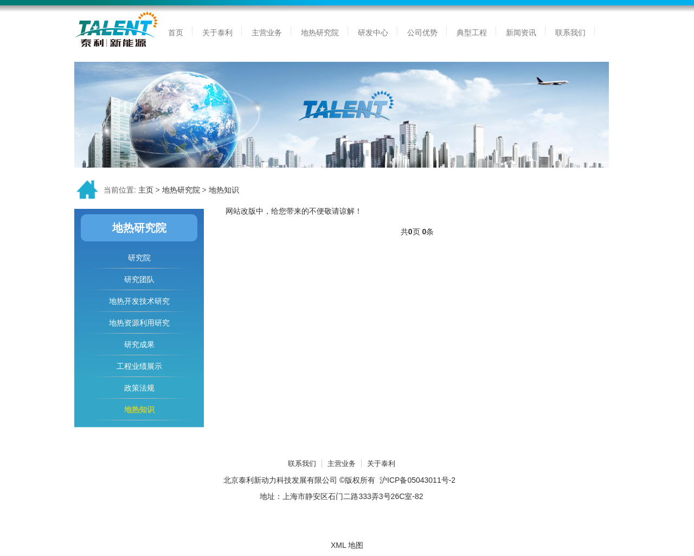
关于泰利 (381, 463)
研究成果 (139, 344)
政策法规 (139, 388)
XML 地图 (347, 545)
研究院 (139, 257)
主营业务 (341, 463)
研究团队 (139, 279)
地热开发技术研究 (139, 301)
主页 (145, 190)
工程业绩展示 (139, 366)
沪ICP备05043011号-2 (417, 480)
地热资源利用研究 (139, 322)
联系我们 (302, 463)
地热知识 (224, 190)
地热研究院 (181, 190)
